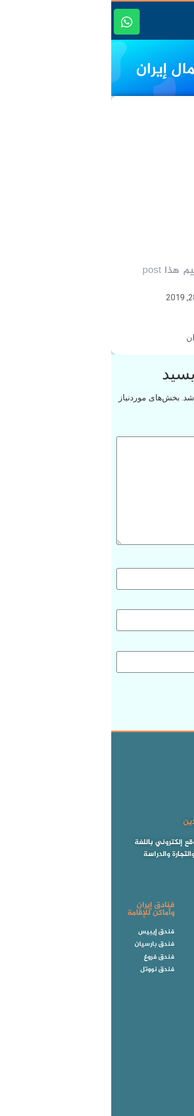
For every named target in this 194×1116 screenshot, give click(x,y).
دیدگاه (175, 430)
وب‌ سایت (172, 645)
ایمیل (177, 604)
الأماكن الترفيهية (146, 338)
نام (181, 562)
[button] (182, 22)
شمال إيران (94, 338)
